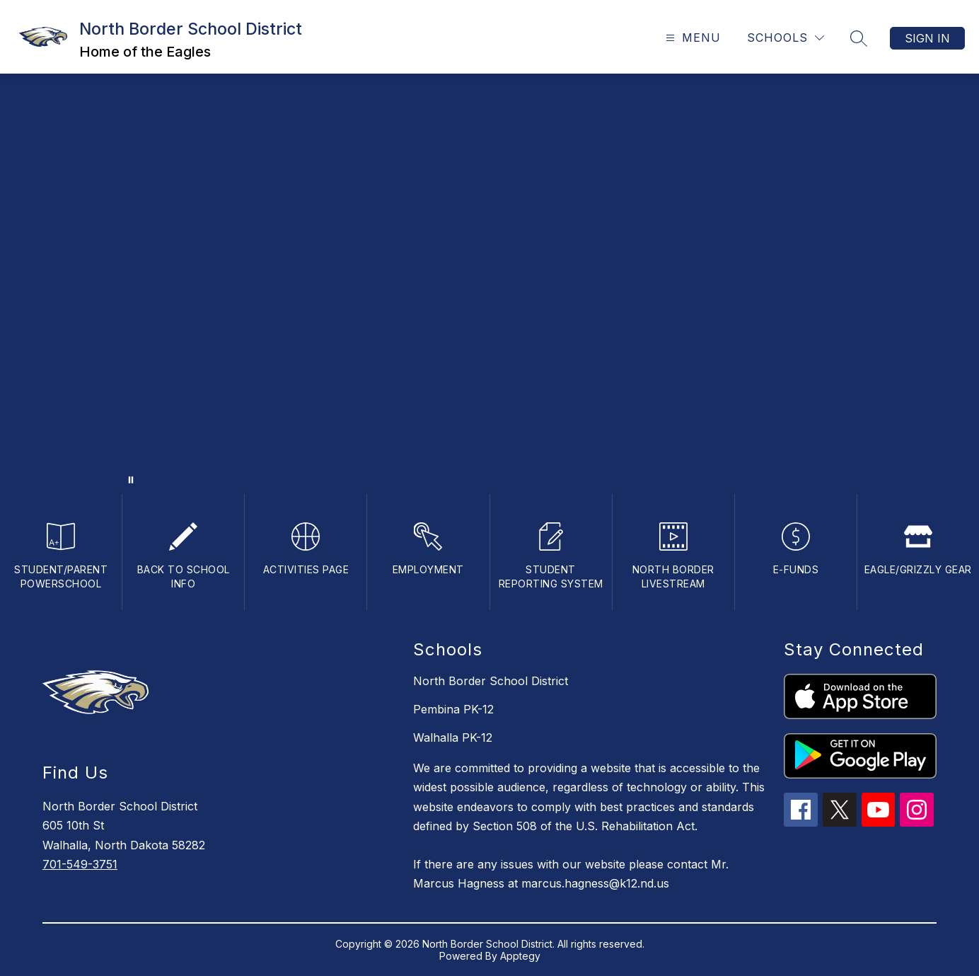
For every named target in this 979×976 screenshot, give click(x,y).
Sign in (927, 38)
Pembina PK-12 (453, 709)
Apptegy (520, 956)
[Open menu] (691, 38)
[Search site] (858, 38)
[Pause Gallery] (131, 480)
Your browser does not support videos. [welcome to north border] (489, 284)
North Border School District (490, 681)
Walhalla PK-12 (452, 737)
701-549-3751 (79, 864)
